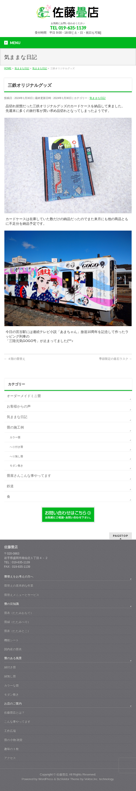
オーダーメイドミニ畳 (24, 396)
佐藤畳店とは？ (14, 712)
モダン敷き (16, 465)
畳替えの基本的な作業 (18, 585)
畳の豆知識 (11, 603)
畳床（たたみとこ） (17, 631)
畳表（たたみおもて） (18, 613)
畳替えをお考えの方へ (18, 576)
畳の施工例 (15, 427)
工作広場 (10, 730)
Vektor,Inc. (91, 779)
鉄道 (10, 486)
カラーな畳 (11, 685)
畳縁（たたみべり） (17, 622)
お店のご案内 (13, 703)
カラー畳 (15, 437)
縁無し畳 (10, 676)
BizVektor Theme (68, 779)
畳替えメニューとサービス (21, 594)
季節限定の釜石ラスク (115, 359)
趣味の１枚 (11, 749)
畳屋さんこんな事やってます (29, 476)
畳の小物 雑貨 (13, 740)
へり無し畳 (16, 456)
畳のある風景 (13, 658)
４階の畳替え (14, 359)
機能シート (11, 640)
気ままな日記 (98, 98)
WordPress (45, 779)
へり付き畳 (16, 446)
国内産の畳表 (13, 649)
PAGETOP (120, 535)
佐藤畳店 (62, 774)
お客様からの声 (19, 406)
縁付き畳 (10, 667)
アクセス (10, 758)
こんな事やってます (17, 721)
